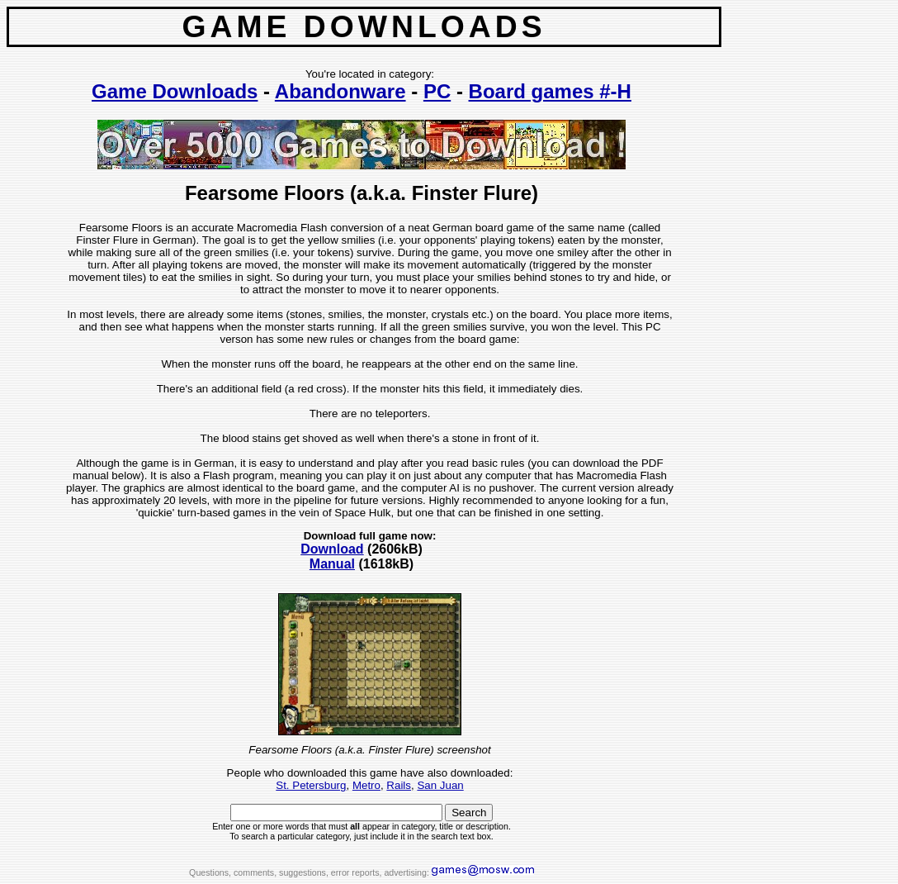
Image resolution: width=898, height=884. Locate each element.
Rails (398, 785)
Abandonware (340, 91)
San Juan (440, 785)
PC (437, 91)
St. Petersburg (311, 785)
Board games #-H (550, 91)
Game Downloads (175, 91)
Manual (332, 564)
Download (331, 549)
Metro (366, 785)
